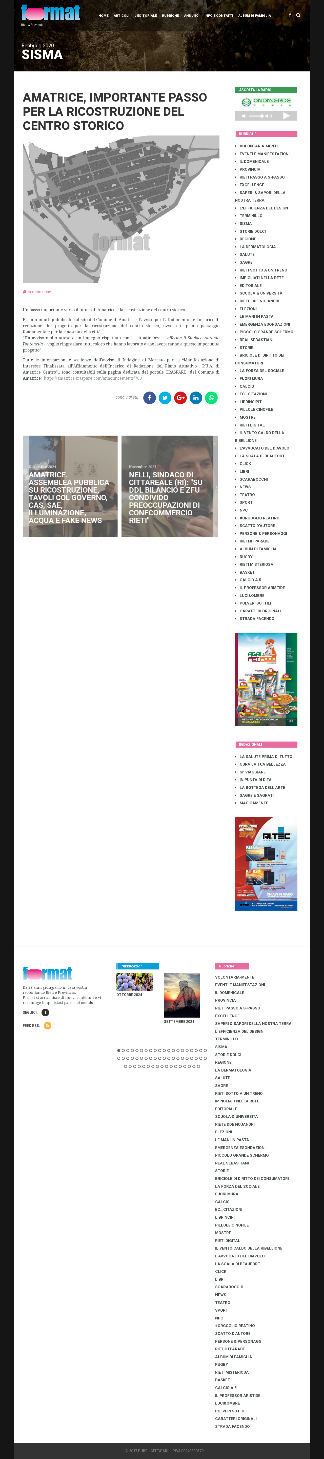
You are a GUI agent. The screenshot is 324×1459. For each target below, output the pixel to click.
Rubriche (170, 15)
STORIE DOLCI (250, 231)
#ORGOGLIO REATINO (257, 518)
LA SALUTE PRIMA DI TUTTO (263, 756)
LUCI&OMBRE (250, 595)
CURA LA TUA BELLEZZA (260, 764)
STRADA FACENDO (254, 618)
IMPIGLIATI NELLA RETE (259, 278)
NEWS (243, 487)
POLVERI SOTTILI (253, 603)
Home (103, 15)
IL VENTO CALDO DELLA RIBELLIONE (248, 1248)
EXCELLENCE (249, 185)
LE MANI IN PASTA (254, 316)
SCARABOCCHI (251, 479)
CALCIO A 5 (248, 580)
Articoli (121, 15)
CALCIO (244, 386)
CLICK (243, 463)
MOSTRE (245, 417)
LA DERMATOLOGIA (255, 247)
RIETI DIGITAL (250, 425)
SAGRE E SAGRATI (254, 795)
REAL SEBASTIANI (254, 340)
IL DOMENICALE (252, 161)
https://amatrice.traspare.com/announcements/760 (93, 378)
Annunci (191, 15)
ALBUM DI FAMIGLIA (256, 549)
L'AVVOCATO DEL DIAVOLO (262, 448)
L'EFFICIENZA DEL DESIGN (261, 208)
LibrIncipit (248, 402)
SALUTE (245, 254)
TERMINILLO (248, 215)
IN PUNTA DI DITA (253, 779)
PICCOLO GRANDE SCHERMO (264, 332)
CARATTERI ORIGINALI (258, 611)
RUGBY (244, 557)
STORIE (244, 347)
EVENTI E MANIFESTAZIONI (262, 154)
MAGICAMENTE (251, 803)
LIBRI (242, 471)
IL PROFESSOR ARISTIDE (260, 588)
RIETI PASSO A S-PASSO (260, 177)
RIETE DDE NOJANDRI (257, 301)
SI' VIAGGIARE (250, 772)
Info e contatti (219, 15)
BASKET (245, 572)
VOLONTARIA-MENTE (257, 146)
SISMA (243, 223)
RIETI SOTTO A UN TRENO (261, 270)
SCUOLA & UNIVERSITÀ (258, 293)
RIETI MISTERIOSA (254, 564)
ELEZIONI (246, 309)
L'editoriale (145, 15)
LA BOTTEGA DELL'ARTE (260, 787)
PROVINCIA (247, 169)
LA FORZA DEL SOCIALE (259, 370)
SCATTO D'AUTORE (255, 525)
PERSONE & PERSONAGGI (261, 533)
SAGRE (244, 262)
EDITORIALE (248, 285)
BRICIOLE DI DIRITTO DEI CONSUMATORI (252, 1178)
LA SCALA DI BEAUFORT (260, 456)
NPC (241, 510)
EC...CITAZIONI (251, 394)
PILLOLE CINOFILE (254, 409)
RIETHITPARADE (252, 541)
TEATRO (245, 495)
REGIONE (245, 239)
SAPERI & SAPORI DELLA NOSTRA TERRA (253, 1023)
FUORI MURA (249, 378)
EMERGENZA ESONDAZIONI (262, 324)
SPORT (244, 502)
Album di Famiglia (254, 15)
